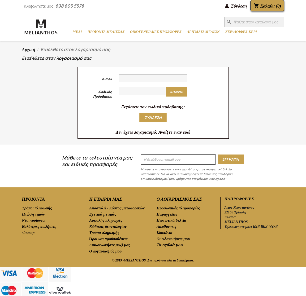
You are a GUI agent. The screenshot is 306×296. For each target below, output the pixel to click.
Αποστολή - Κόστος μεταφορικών (117, 208)
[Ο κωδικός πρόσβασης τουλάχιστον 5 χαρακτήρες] (142, 91)
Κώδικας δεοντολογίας (108, 226)
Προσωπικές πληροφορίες (178, 208)
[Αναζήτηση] (254, 22)
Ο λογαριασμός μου (105, 251)
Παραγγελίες (167, 214)
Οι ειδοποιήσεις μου (173, 239)
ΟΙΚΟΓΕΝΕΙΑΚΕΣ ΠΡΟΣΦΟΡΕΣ (155, 32)
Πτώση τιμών (33, 214)
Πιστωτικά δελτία (171, 220)
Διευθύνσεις (167, 226)
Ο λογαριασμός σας (179, 199)
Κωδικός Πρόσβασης (102, 94)
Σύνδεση (153, 117)
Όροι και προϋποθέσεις (108, 239)
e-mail (107, 79)
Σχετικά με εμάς (102, 214)
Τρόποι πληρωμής (37, 208)
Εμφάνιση (176, 91)
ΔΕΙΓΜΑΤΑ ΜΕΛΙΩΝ (203, 32)
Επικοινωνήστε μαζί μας (109, 245)
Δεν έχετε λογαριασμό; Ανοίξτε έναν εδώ (153, 132)
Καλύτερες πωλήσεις (39, 226)
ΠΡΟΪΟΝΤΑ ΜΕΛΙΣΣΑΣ (106, 32)
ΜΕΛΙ (77, 32)
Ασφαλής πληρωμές (105, 220)
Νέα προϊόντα (33, 220)
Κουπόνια (164, 232)
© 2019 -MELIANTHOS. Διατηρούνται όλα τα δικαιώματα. (153, 260)
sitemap (28, 232)
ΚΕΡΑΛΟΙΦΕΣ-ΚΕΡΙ (241, 32)
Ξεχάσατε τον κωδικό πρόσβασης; (153, 106)
